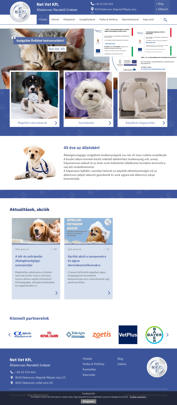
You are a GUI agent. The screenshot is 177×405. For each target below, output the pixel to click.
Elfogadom (88, 401)
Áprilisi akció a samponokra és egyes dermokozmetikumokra (87, 260)
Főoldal (43, 19)
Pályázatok (69, 19)
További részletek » (138, 397)
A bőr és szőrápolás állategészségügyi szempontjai (28, 260)
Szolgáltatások (87, 19)
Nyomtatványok (130, 19)
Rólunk (55, 19)
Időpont (163, 9)
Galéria (122, 364)
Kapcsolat (148, 19)
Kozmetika (89, 369)
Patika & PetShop (108, 19)
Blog (160, 4)
